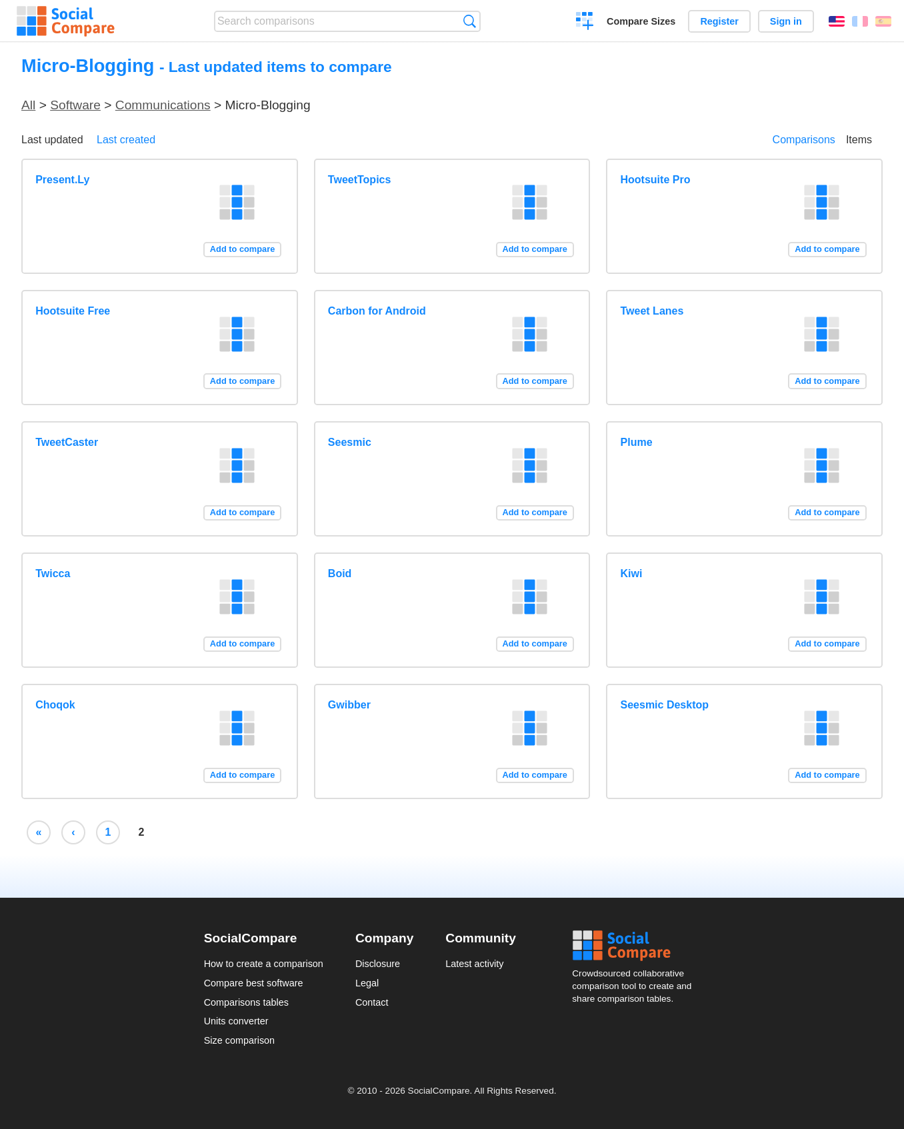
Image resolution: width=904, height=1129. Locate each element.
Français (860, 21)
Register (719, 21)
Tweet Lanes (652, 311)
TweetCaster (66, 442)
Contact (372, 1002)
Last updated (52, 139)
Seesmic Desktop (665, 704)
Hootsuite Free (72, 311)
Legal (367, 983)
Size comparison (239, 1040)
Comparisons (804, 139)
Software (75, 105)
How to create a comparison (263, 963)
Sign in (786, 21)
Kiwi (632, 573)
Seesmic (349, 442)
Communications (163, 105)
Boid (340, 573)
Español (883, 21)
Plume (637, 442)
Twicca (52, 573)
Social (636, 946)
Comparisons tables (246, 1002)
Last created (126, 139)
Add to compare (242, 249)
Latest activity (474, 963)
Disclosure (377, 963)
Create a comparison (585, 22)
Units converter (236, 1021)
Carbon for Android (377, 311)
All (28, 105)
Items (859, 139)
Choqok (55, 704)
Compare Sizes (641, 21)
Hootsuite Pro (656, 179)
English (837, 21)
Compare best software (253, 983)
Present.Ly (62, 179)
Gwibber (349, 704)
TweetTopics (359, 179)
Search (469, 21)
